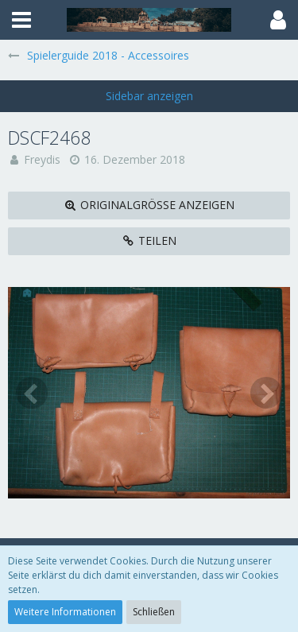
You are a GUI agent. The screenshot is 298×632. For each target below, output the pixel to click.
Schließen (154, 611)
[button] (21, 20)
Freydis (42, 159)
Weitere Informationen (65, 611)
